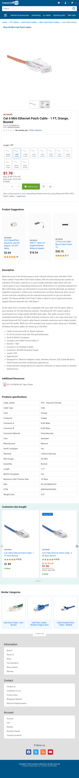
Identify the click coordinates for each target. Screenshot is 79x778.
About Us (10, 655)
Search (9, 650)
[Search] (74, 8)
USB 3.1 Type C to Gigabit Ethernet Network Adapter (37, 245)
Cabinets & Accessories (19, 15)
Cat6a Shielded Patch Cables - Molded (65, 624)
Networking (36, 15)
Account (10, 719)
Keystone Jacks (59, 15)
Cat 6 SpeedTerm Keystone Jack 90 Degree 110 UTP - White (11, 244)
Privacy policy (12, 695)
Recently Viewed (13, 731)
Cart (8, 723)
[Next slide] (77, 546)
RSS (43, 752)
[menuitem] (60, 2)
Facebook (28, 752)
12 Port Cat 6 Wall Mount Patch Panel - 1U (64, 244)
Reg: (5, 177)
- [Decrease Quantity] (5, 187)
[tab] (37, 581)
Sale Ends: (7, 179)
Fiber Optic (72, 15)
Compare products (14, 735)
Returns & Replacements (16, 703)
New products (12, 667)
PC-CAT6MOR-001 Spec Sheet (20, 384)
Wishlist (10, 727)
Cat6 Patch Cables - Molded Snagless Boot (39, 624)
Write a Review (36, 130)
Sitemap (10, 671)
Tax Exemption (13, 663)
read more (21, 196)
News (9, 659)
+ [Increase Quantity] (18, 187)
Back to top (40, 634)
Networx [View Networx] (7, 114)
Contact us (11, 687)
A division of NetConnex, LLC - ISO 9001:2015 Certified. (39, 766)
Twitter (35, 752)
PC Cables (47, 15)
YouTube (50, 752)
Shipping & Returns (14, 699)
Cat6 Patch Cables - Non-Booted (13, 624)
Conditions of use (14, 691)
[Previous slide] (2, 546)
